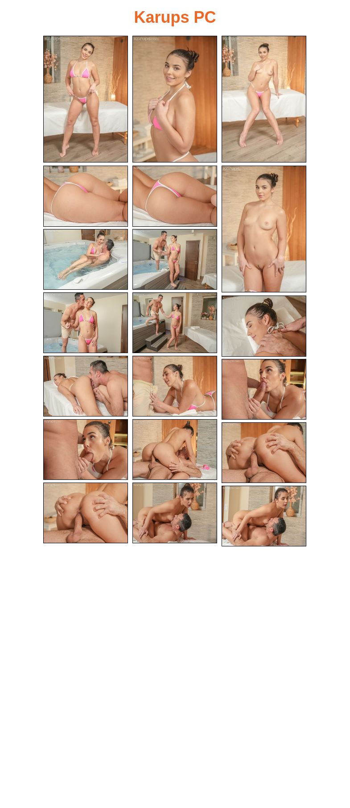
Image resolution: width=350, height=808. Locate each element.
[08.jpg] (174, 259)
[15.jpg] (85, 449)
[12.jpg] (85, 386)
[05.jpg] (174, 196)
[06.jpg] (264, 229)
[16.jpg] (174, 449)
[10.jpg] (174, 323)
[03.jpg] (264, 99)
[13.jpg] (174, 386)
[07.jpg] (85, 259)
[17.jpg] (264, 452)
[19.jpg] (174, 513)
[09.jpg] (85, 323)
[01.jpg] (85, 99)
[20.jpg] (264, 516)
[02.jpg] (174, 99)
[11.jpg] (264, 326)
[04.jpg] (85, 196)
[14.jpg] (264, 389)
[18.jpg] (85, 513)
